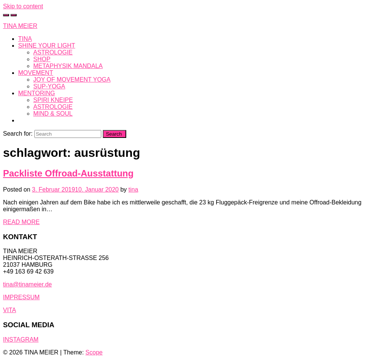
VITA (9, 310)
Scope (93, 352)
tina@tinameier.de (27, 284)
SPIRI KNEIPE (53, 100)
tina (133, 189)
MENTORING (36, 93)
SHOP (41, 59)
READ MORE (21, 222)
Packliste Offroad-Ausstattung (68, 173)
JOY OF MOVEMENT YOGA (71, 79)
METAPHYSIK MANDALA (68, 66)
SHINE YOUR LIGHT (46, 45)
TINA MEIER (20, 26)
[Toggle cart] (6, 15)
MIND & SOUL (53, 113)
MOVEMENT (35, 73)
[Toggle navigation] (14, 15)
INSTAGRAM (21, 339)
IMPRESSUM (21, 297)
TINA (25, 39)
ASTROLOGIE (53, 52)
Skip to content (23, 6)
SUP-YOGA (49, 86)
